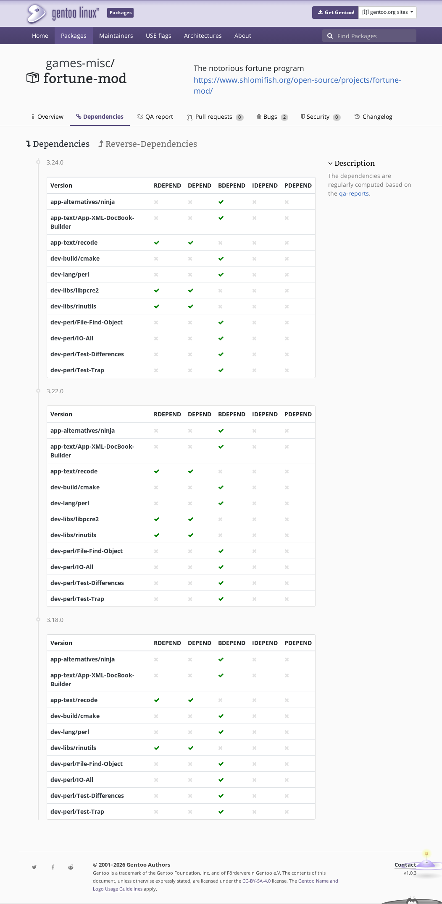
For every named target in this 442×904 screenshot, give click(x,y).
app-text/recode (73, 242)
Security (321, 116)
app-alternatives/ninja (82, 202)
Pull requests (215, 116)
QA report (154, 116)
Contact (405, 864)
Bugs (272, 116)
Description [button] (354, 163)
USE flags (158, 35)
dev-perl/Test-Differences (87, 354)
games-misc (78, 63)
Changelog (372, 116)
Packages (74, 35)
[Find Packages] (376, 35)
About (242, 35)
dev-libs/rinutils (73, 306)
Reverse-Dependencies (147, 144)
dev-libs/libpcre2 (74, 290)
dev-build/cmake (75, 258)
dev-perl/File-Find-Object (86, 322)
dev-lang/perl (69, 274)
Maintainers (116, 35)
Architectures (203, 35)
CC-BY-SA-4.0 (256, 881)
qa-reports (354, 193)
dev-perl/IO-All (71, 338)
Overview (47, 116)
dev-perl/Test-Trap (77, 370)
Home (40, 35)
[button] (335, 12)
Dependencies (100, 116)
